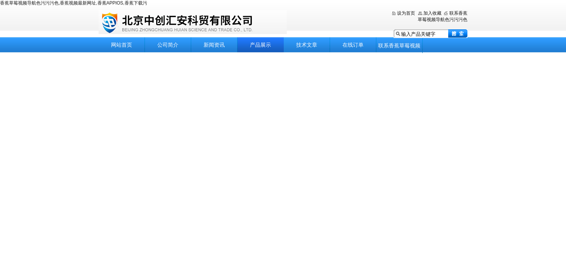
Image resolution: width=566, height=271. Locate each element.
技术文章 (306, 45)
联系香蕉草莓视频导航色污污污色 (399, 48)
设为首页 (406, 13)
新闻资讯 (214, 45)
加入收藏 (432, 13)
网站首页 (121, 45)
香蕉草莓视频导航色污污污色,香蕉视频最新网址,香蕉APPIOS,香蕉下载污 (73, 3)
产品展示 (260, 45)
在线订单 (353, 45)
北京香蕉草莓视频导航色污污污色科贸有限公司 (193, 22)
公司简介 (167, 45)
